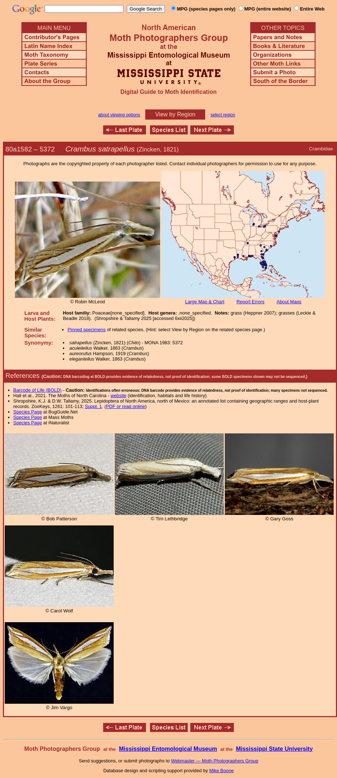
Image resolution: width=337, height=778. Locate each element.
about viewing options (119, 114)
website (118, 395)
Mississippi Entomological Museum (168, 749)
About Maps (289, 301)
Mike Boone (221, 770)
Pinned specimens (87, 329)
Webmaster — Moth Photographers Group (214, 761)
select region (223, 114)
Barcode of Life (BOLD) (37, 390)
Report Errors (250, 301)
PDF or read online (125, 406)
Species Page (27, 412)
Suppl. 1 (93, 406)
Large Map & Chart (204, 301)
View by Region (175, 114)
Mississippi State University (274, 749)
